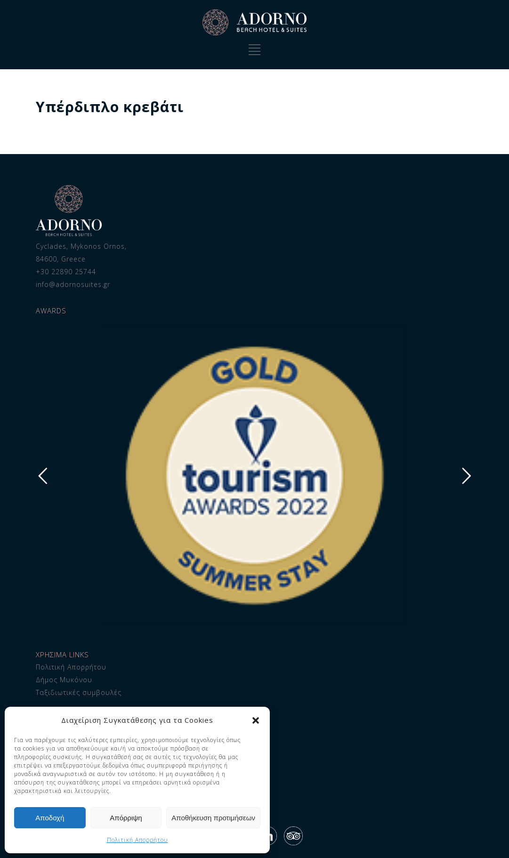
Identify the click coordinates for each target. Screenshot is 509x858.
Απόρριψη (126, 818)
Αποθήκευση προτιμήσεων (213, 818)
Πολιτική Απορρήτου (137, 840)
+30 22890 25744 (66, 271)
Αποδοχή (49, 818)
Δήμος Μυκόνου (64, 679)
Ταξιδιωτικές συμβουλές (78, 692)
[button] (255, 720)
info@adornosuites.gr (73, 284)
